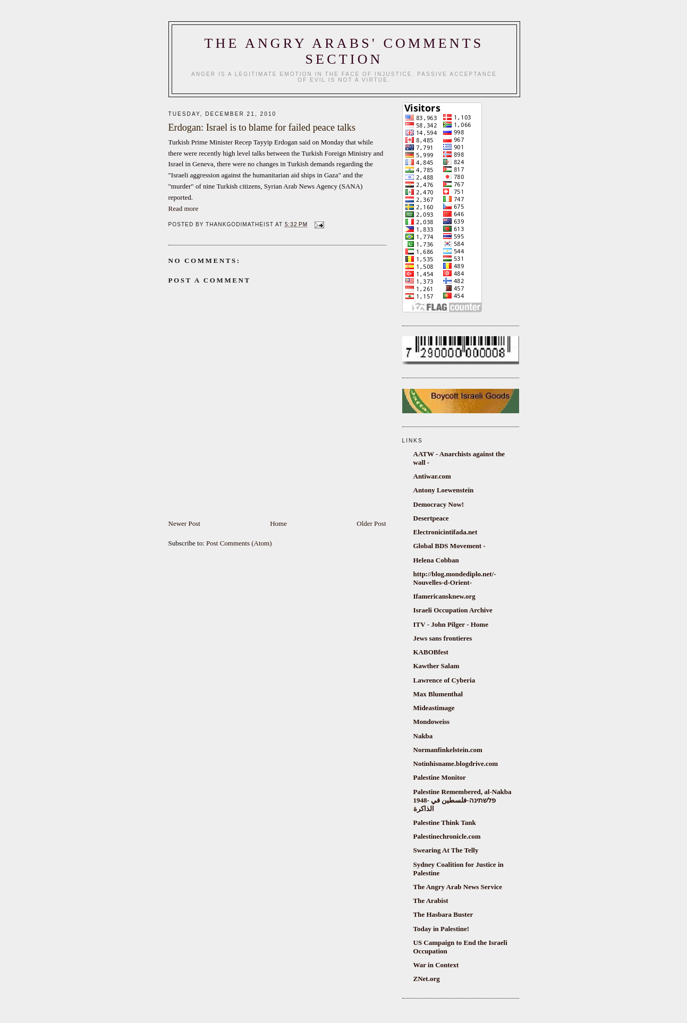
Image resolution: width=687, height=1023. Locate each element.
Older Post (371, 523)
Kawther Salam (436, 666)
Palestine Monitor (439, 777)
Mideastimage (434, 708)
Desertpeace (431, 518)
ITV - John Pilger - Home (450, 624)
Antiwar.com (432, 476)
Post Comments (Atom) (239, 543)
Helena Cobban (436, 560)
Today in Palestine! (441, 929)
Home (278, 523)
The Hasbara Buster (443, 914)
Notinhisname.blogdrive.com (455, 764)
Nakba (423, 736)
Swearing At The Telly (446, 850)
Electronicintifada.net (445, 532)
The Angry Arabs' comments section (344, 51)
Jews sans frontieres (442, 638)
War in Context (436, 965)
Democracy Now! (438, 504)
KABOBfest (430, 652)
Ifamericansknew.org (444, 596)
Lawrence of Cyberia (444, 680)
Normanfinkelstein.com (447, 750)
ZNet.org (426, 979)
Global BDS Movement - (449, 546)
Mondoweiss (431, 722)
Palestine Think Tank (444, 822)
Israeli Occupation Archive (453, 610)
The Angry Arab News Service (458, 887)
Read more (183, 208)
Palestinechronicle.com (447, 836)
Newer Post (184, 523)
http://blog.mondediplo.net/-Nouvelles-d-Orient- (454, 578)
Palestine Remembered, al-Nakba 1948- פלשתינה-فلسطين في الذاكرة (462, 800)
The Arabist (430, 901)
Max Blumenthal (438, 694)
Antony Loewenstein (443, 490)
